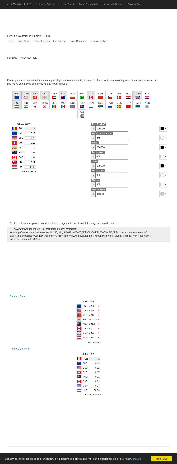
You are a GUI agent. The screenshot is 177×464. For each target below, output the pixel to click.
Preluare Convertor (20, 348)
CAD (85, 328)
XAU (85, 319)
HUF (85, 337)
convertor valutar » (92, 394)
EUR (85, 306)
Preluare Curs (17, 296)
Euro (11, 41)
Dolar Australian (98, 41)
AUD (85, 324)
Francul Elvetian (41, 41)
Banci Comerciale (88, 4)
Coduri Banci (67, 4)
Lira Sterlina (59, 41)
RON (85, 358)
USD (85, 310)
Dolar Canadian (78, 41)
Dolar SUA (23, 41)
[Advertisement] (70, 51)
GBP (85, 333)
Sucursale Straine (112, 4)
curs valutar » (94, 342)
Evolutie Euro (134, 4)
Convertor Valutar (45, 4)
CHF (85, 315)
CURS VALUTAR (19, 4)
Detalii (137, 459)
